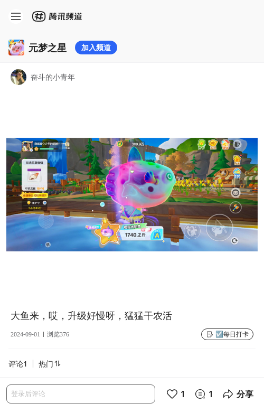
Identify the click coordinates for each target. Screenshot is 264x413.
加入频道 (96, 47)
